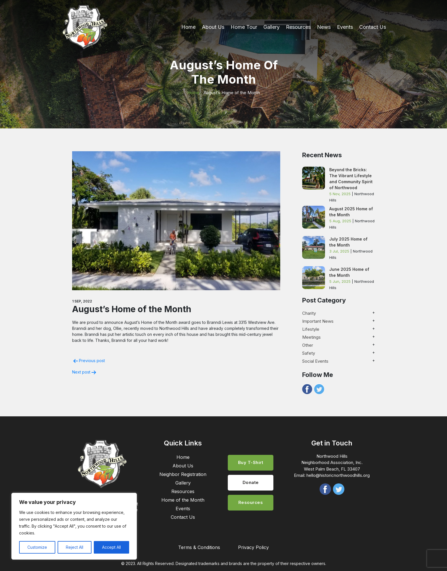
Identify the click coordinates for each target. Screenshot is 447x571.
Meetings (311, 337)
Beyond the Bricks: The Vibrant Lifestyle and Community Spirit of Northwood (351, 178)
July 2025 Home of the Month (348, 242)
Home (188, 27)
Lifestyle (310, 329)
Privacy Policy (253, 547)
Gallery (271, 27)
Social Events (315, 361)
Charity (309, 313)
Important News (318, 321)
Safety (308, 353)
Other (307, 345)
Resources (298, 27)
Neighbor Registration (182, 474)
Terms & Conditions (199, 547)
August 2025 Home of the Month (351, 211)
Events (345, 27)
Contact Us (372, 27)
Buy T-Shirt (250, 462)
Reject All (74, 547)
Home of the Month (182, 500)
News (324, 27)
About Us (213, 27)
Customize (37, 547)
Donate (251, 482)
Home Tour (244, 27)
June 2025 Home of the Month (349, 272)
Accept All (111, 547)
